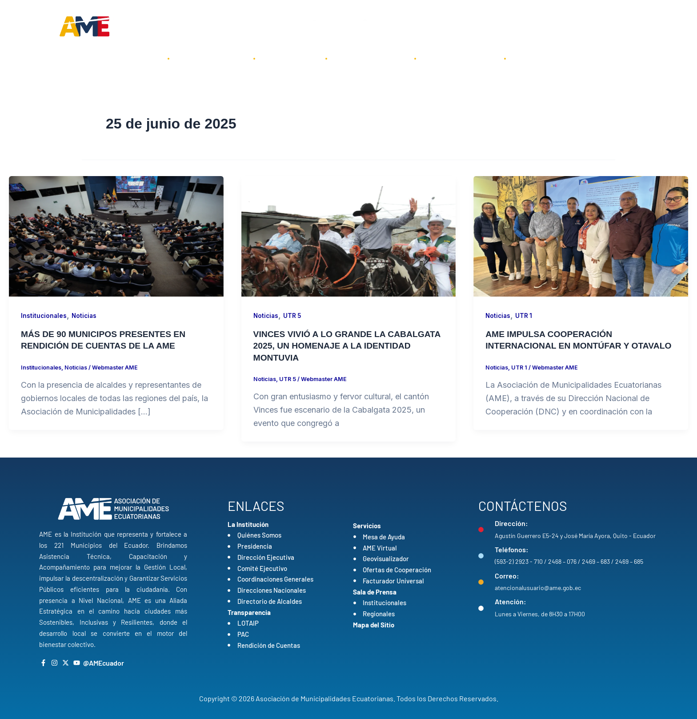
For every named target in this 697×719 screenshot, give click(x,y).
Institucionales (44, 315)
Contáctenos (546, 58)
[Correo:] (481, 582)
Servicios (290, 58)
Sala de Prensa (460, 58)
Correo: (507, 575)
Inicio (139, 58)
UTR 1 (525, 315)
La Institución (211, 58)
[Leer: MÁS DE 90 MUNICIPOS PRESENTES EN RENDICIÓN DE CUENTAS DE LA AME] (116, 236)
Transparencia (370, 58)
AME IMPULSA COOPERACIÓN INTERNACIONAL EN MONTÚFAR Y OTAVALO (560, 345)
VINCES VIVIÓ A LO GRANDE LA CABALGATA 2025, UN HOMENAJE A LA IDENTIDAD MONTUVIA (338, 345)
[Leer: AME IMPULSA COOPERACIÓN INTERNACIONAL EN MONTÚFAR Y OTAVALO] (580, 236)
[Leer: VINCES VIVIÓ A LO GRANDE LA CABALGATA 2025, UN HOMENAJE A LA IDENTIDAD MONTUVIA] (348, 236)
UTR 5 (293, 315)
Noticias (85, 315)
